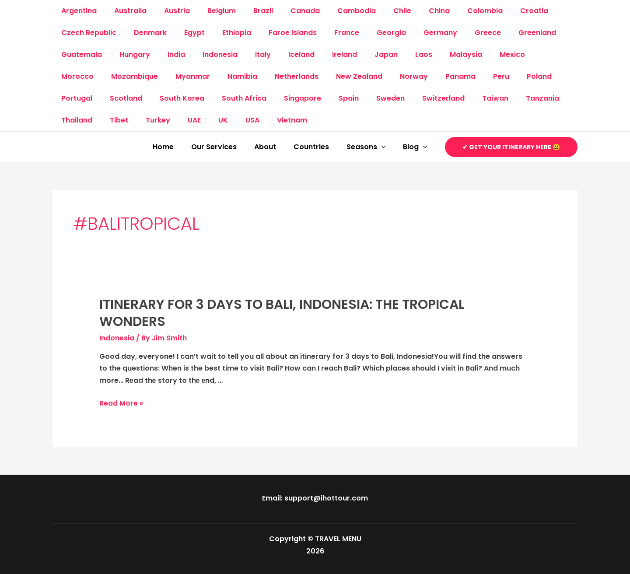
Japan (359, 54)
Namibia (184, 76)
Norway (345, 76)
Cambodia (334, 11)
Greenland (504, 33)
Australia (125, 11)
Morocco (518, 54)
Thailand (510, 98)
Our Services (229, 147)
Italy (247, 54)
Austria (168, 11)
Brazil (247, 11)
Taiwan (420, 98)
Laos (393, 54)
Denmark (145, 33)
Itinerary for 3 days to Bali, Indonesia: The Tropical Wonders (282, 313)
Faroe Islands (277, 33)
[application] (386, 147)
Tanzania (464, 98)
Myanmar (137, 76)
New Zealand (293, 76)
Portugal (501, 76)
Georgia (368, 33)
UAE (104, 120)
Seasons (371, 147)
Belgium (209, 11)
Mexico (475, 54)
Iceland (282, 54)
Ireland (321, 54)
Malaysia (432, 54)
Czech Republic (87, 33)
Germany (414, 33)
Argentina (77, 11)
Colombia (451, 11)
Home (182, 147)
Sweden (322, 98)
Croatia (497, 11)
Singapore (241, 98)
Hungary (129, 54)
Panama (388, 76)
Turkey (72, 120)
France (327, 33)
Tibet (549, 98)
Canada (286, 11)
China (409, 11)
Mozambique (83, 76)
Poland (459, 76)
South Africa (186, 98)
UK (130, 120)
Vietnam (192, 120)
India (167, 54)
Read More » (121, 403)
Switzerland (372, 98)
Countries (320, 147)
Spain (284, 98)
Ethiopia (224, 33)
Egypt (185, 33)
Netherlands (234, 76)
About (277, 147)
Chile (376, 11)
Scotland (76, 98)
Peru (425, 76)
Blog (417, 147)
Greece (458, 33)
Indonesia (207, 54)
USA (156, 120)
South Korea (128, 98)
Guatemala (80, 54)
